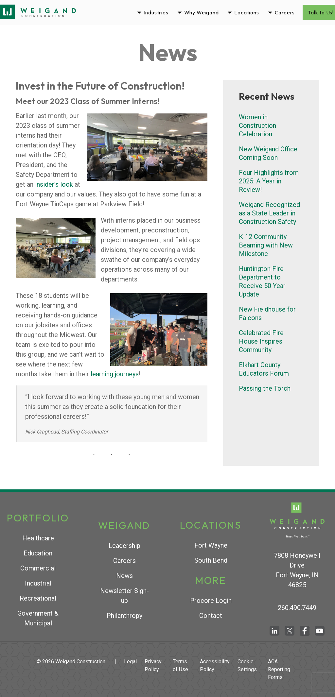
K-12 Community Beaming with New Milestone (266, 245)
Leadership (124, 546)
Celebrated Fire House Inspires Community (261, 341)
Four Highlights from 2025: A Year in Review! (269, 181)
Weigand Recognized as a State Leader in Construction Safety (269, 213)
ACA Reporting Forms (279, 669)
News (124, 576)
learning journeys (115, 374)
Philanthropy (124, 616)
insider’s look (54, 184)
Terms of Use (180, 665)
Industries (156, 12)
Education (38, 553)
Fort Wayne (210, 545)
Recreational (38, 598)
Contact (210, 616)
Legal (130, 661)
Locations (246, 12)
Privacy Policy (153, 665)
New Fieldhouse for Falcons (267, 313)
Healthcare (38, 538)
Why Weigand (201, 12)
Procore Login (211, 600)
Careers (285, 12)
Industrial (38, 583)
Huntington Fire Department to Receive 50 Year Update (262, 281)
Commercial (38, 568)
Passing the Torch (265, 388)
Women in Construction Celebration (257, 125)
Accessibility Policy (215, 665)
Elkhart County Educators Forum (264, 369)
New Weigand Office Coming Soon (268, 153)
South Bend (210, 560)
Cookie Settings (247, 665)
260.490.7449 (297, 608)
